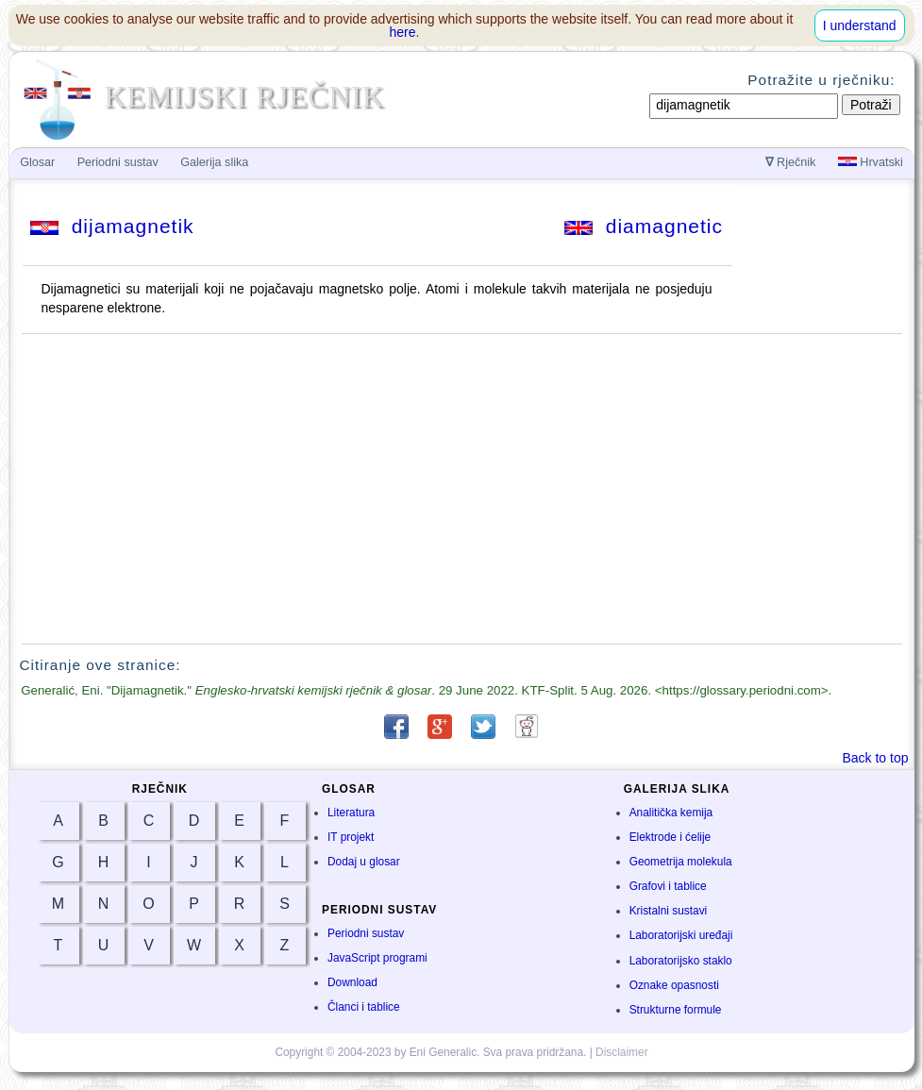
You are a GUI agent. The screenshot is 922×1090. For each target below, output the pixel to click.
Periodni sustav (365, 933)
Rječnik (790, 162)
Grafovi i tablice (668, 886)
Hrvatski (870, 162)
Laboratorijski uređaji (681, 935)
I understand (860, 25)
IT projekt (350, 837)
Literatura (351, 812)
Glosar (37, 162)
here (403, 32)
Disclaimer (621, 1052)
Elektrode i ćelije (670, 837)
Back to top (875, 757)
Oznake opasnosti (674, 985)
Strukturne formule (675, 1009)
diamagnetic (643, 226)
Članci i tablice (363, 1007)
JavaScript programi (377, 957)
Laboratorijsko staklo (680, 960)
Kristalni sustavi (668, 910)
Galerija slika (214, 162)
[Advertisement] (461, 489)
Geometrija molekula (680, 861)
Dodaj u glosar (363, 861)
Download (352, 982)
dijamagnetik (112, 226)
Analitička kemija (671, 812)
